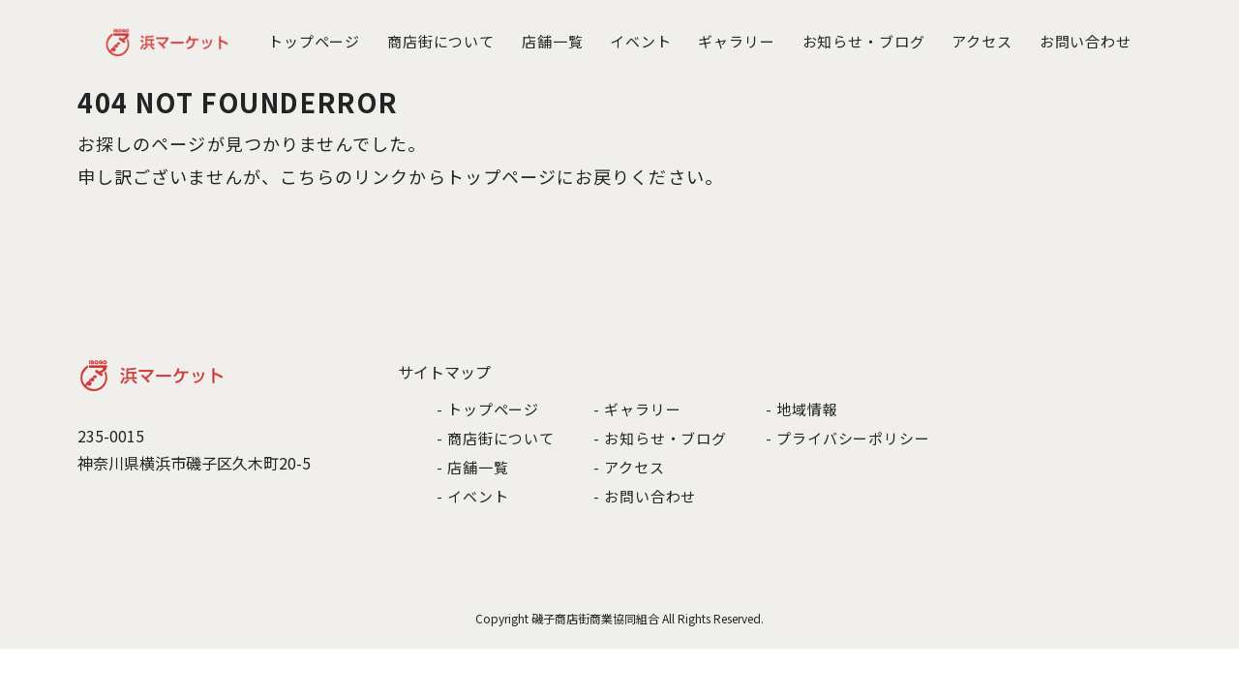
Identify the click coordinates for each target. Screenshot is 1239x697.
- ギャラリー (636, 409)
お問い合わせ (1086, 41)
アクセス (982, 41)
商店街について (441, 41)
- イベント (472, 496)
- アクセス (628, 467)
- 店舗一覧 (472, 467)
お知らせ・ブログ (863, 41)
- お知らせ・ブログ (660, 438)
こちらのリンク (344, 176)
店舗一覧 (553, 41)
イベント (641, 41)
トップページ (314, 41)
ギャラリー (736, 41)
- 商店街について (496, 438)
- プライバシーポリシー (848, 438)
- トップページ (488, 409)
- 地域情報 (801, 409)
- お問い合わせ (644, 496)
